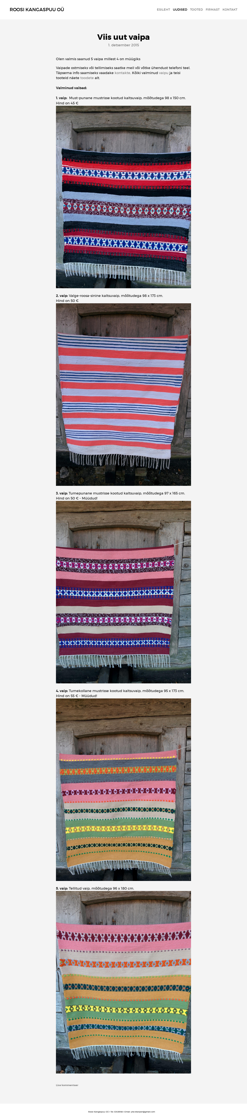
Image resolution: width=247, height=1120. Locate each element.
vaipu (163, 73)
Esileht (163, 9)
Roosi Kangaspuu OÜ (37, 9)
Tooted (196, 9)
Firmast (213, 9)
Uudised (180, 9)
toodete (87, 78)
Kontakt (229, 9)
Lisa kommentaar (67, 1085)
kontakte (122, 73)
